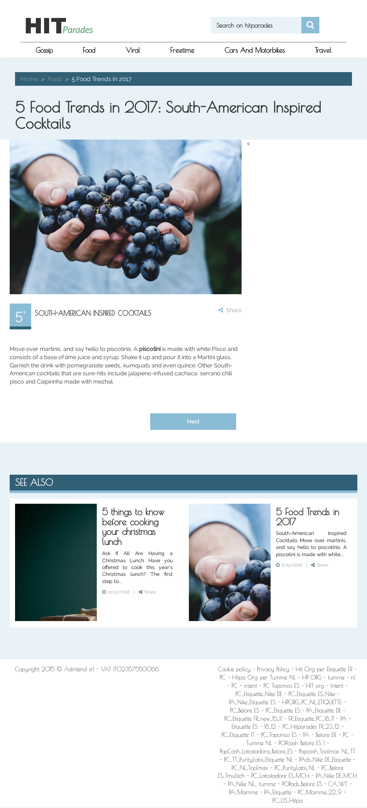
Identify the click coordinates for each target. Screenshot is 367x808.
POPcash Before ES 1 (301, 743)
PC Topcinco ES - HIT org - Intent (303, 685)
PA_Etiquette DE (323, 710)
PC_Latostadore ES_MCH (280, 775)
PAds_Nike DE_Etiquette (325, 759)
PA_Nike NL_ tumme (252, 784)
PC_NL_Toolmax (250, 768)
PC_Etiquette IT (237, 735)
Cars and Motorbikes (254, 50)
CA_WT (337, 784)
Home (29, 79)
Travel (323, 50)
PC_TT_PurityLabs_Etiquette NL (258, 759)
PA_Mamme (243, 792)
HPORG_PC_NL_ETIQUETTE (312, 702)
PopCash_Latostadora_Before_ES (256, 751)
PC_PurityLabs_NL (295, 768)
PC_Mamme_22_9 (320, 792)
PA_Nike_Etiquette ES (252, 702)
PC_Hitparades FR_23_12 (310, 726)
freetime (182, 50)
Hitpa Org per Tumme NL (264, 677)
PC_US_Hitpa (287, 800)
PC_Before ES (244, 710)
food (89, 50)
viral (133, 50)
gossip (44, 50)
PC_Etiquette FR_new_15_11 (253, 718)
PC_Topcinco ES (279, 735)
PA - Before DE (320, 735)
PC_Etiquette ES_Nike (312, 694)
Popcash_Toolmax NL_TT (327, 751)
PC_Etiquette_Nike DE (258, 694)
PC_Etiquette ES (283, 710)
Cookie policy (234, 669)
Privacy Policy (273, 669)
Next (193, 421)
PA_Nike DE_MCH (336, 775)
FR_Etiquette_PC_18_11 (311, 718)
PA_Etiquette (277, 792)
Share (230, 310)
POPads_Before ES (302, 784)
